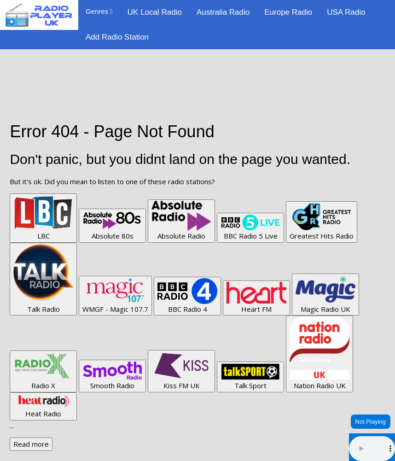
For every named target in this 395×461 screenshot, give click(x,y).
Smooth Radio (112, 375)
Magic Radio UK (325, 294)
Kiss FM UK (181, 370)
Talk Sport (250, 376)
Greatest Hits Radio (322, 221)
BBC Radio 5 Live (250, 227)
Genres (99, 11)
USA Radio (346, 12)
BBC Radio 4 (187, 296)
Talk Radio (43, 279)
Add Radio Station (117, 37)
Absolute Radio (181, 220)
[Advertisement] (197, 70)
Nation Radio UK (319, 353)
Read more (31, 444)
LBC (43, 217)
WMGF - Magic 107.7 (115, 295)
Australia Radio (223, 12)
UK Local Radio (155, 12)
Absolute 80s (112, 225)
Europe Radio (288, 12)
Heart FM (256, 298)
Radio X (43, 371)
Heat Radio (43, 406)
